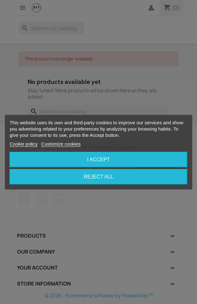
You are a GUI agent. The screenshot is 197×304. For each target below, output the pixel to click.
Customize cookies (61, 144)
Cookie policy (24, 144)
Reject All (98, 176)
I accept (98, 159)
